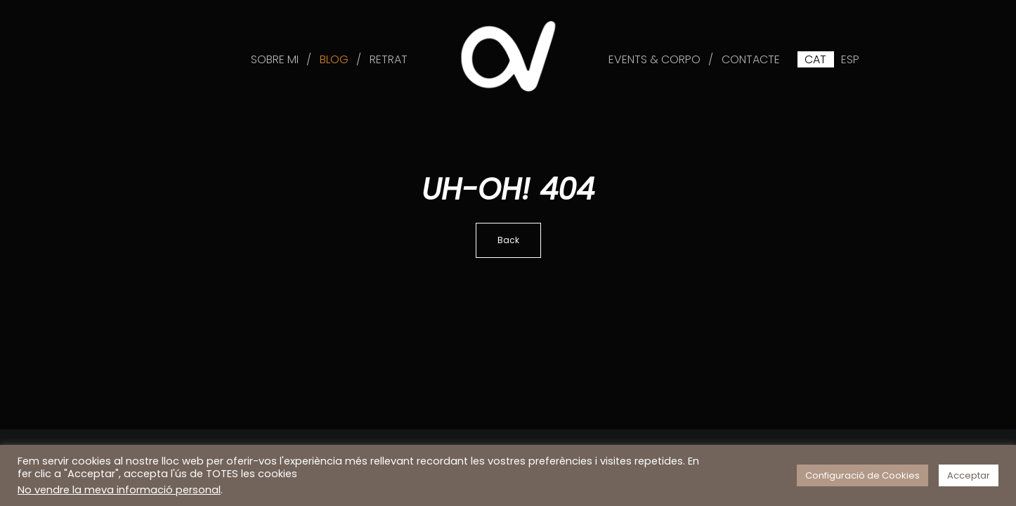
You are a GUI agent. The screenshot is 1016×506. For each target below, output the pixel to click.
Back (508, 240)
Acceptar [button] (968, 475)
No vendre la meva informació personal (119, 490)
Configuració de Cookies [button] (862, 475)
